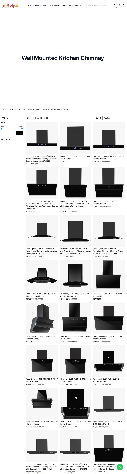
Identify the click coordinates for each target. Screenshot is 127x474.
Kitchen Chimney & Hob (31, 109)
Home (3, 109)
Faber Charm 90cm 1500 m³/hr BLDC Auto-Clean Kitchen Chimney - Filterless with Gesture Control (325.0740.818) (75, 466)
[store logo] (10, 5)
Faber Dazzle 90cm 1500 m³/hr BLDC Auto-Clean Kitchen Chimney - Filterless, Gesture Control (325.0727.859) (41, 158)
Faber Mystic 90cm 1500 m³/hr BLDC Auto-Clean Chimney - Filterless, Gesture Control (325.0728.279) (41, 251)
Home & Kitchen (14, 109)
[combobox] (102, 5)
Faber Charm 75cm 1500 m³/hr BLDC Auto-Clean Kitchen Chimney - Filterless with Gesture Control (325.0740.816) (41, 466)
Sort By (99, 118)
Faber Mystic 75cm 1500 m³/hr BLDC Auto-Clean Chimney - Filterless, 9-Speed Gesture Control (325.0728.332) (108, 251)
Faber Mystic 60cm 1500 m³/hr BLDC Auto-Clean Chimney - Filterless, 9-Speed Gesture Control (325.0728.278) (75, 251)
